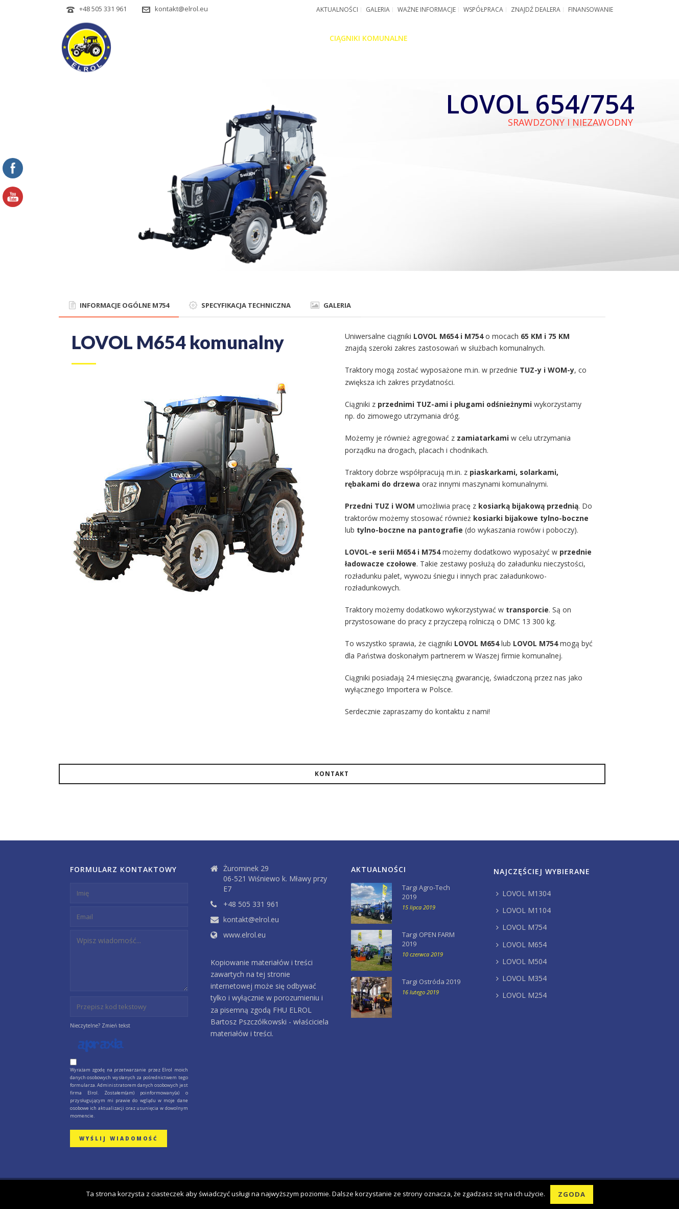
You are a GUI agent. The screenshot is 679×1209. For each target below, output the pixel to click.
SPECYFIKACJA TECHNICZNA (240, 305)
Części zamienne (532, 38)
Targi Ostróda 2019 (431, 981)
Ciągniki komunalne (369, 38)
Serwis (476, 38)
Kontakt (593, 38)
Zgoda (572, 1194)
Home (187, 38)
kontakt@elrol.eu (181, 8)
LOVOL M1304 (523, 893)
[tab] (119, 305)
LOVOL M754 (521, 927)
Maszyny (436, 38)
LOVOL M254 (521, 995)
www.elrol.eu (244, 935)
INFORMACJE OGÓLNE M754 (119, 305)
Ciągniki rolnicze (284, 38)
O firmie (224, 38)
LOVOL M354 (521, 978)
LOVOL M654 (521, 944)
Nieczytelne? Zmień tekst (100, 1025)
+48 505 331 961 (103, 8)
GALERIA (331, 305)
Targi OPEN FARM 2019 (428, 939)
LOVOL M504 (521, 961)
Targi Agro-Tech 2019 (426, 892)
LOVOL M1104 (523, 910)
